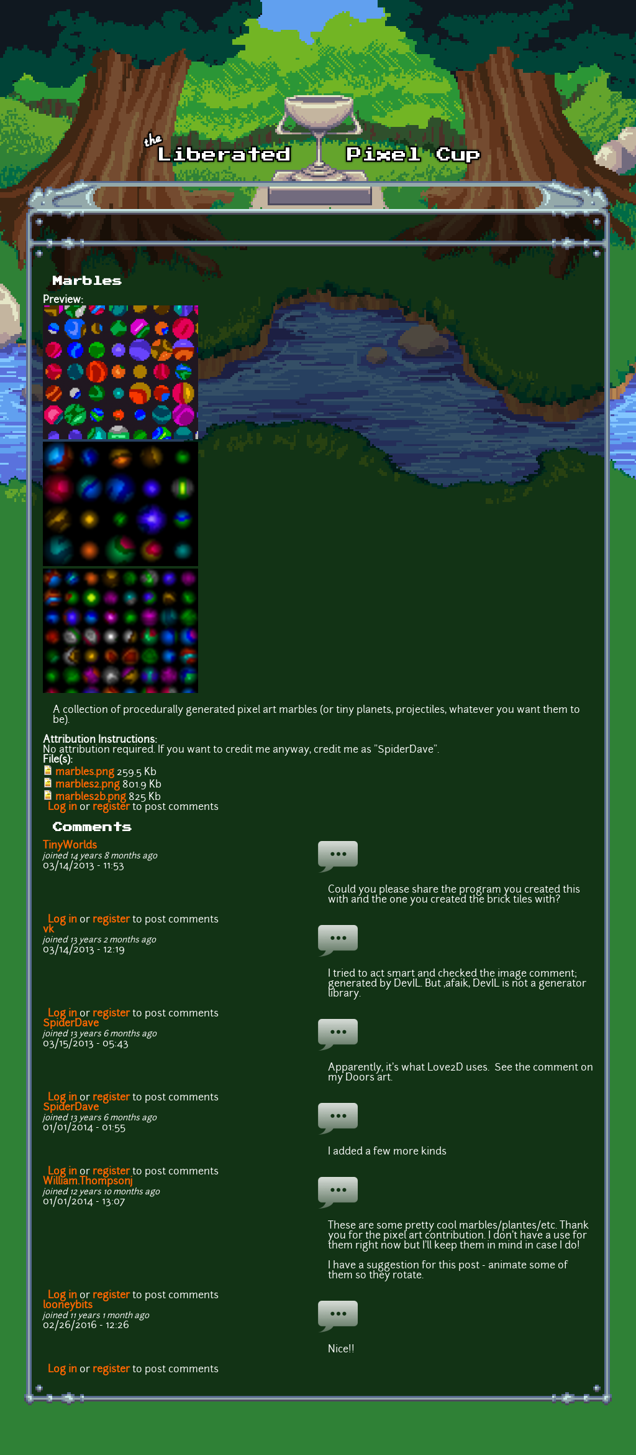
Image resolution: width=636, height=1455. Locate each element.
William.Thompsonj (88, 1182)
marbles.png (84, 773)
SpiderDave (71, 1024)
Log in (62, 807)
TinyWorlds (70, 846)
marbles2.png (87, 785)
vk (48, 930)
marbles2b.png (90, 797)
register (111, 807)
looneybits (68, 1306)
